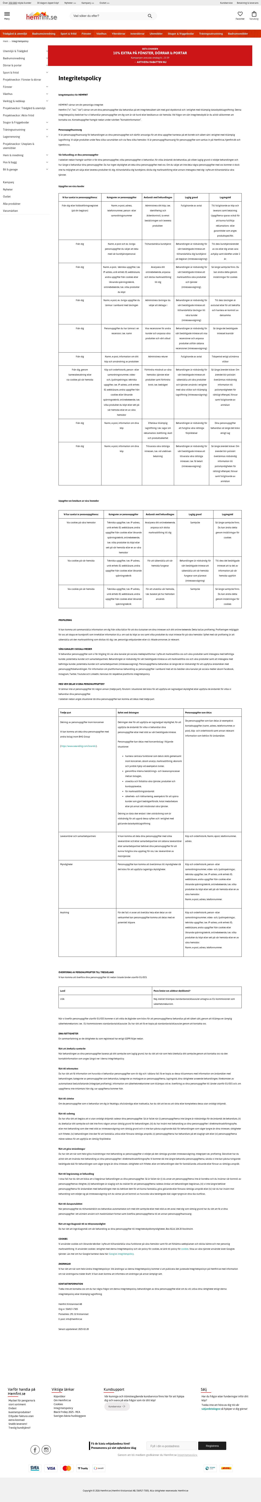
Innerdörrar (137, 33)
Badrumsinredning (43, 33)
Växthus (101, 33)
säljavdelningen (211, 1408)
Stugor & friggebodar (181, 33)
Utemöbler (156, 33)
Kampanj (8, 182)
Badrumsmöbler (238, 33)
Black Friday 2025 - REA (67, 1412)
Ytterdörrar (118, 33)
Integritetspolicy (63, 1408)
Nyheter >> (70, 2)
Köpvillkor (59, 1396)
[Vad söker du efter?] (113, 16)
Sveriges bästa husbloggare (70, 1416)
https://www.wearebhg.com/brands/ (78, 746)
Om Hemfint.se (62, 1400)
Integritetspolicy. (187, 1455)
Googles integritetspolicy (121, 1253)
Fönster (86, 33)
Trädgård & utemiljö (15, 33)
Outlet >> (104, 2)
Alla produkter (11, 203)
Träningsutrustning (211, 33)
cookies (185, 1248)
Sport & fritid (69, 33)
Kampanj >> (88, 2)
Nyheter (8, 189)
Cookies (58, 1404)
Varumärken (10, 210)
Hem (5, 41)
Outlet (7, 196)
